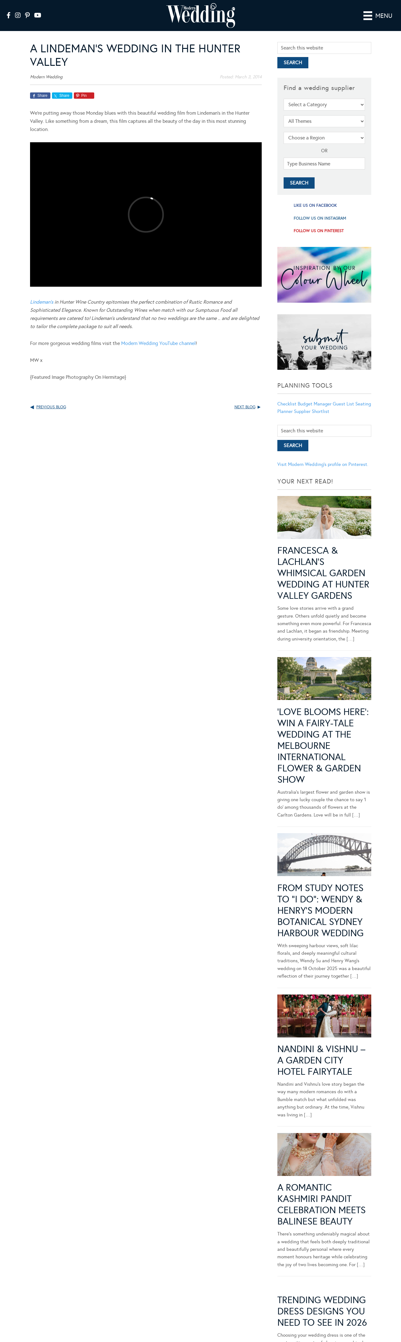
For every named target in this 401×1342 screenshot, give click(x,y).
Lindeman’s (41, 302)
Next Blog (244, 407)
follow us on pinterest (319, 230)
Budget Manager (315, 404)
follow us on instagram (320, 218)
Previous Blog (51, 407)
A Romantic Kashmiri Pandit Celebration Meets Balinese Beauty (321, 1204)
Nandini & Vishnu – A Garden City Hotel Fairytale (321, 1060)
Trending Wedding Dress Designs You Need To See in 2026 (322, 1311)
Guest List (343, 404)
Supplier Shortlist (311, 411)
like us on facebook (315, 205)
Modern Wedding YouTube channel (158, 343)
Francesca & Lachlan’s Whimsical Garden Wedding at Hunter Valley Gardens (323, 573)
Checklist (286, 404)
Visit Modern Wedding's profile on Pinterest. (322, 464)
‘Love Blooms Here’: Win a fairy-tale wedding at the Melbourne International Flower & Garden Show (323, 745)
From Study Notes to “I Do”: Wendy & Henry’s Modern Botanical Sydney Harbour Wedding (320, 910)
